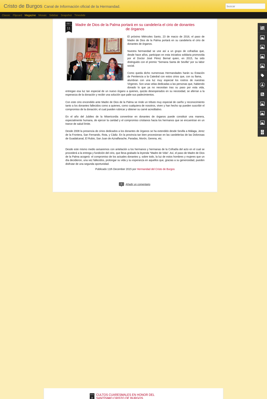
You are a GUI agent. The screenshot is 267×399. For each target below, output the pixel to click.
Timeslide (79, 15)
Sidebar (53, 15)
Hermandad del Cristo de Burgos (156, 126)
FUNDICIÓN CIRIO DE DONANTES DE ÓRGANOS (130, 352)
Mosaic (42, 15)
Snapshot (66, 15)
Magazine (30, 15)
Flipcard (17, 15)
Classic (6, 15)
